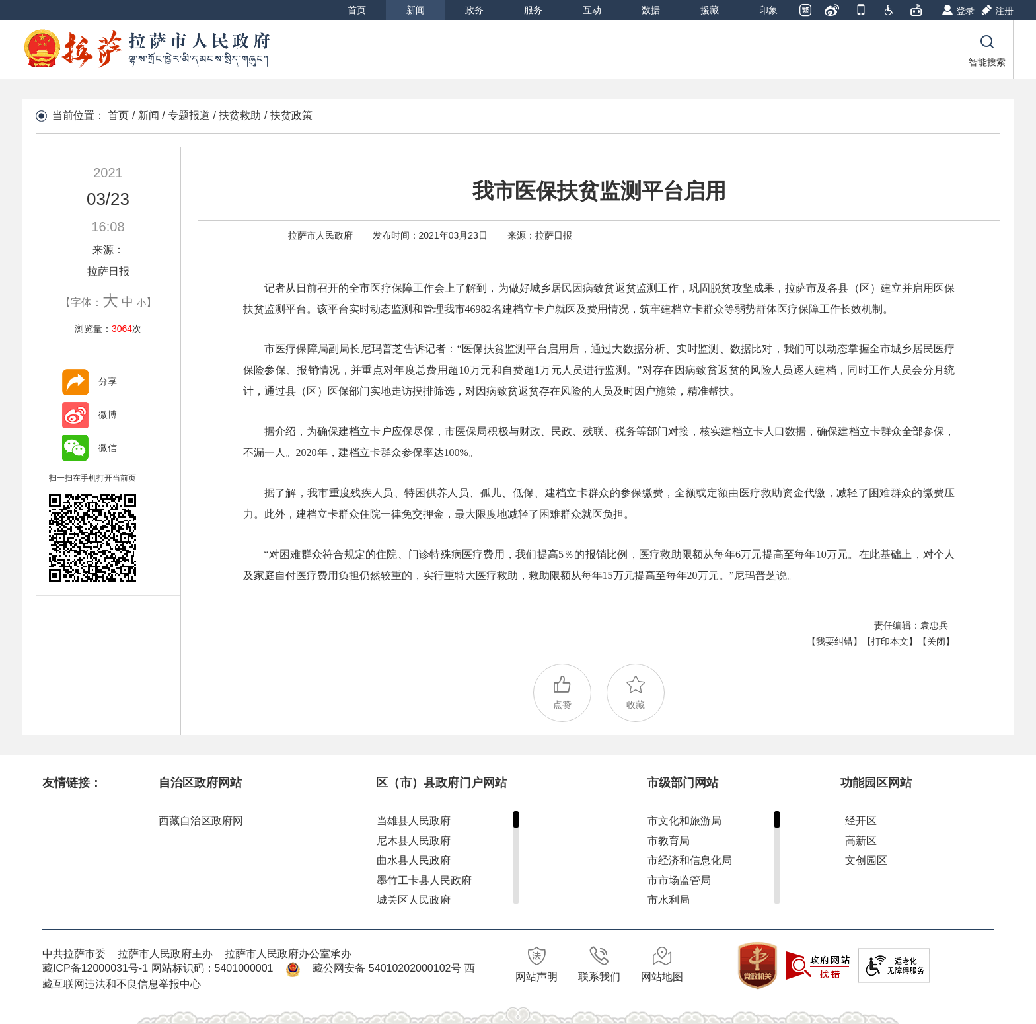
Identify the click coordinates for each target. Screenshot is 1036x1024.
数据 (651, 10)
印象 (768, 10)
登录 (965, 10)
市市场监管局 (679, 880)
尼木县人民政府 (414, 840)
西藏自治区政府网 (201, 820)
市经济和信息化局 (690, 860)
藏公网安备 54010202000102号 (387, 968)
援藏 (709, 10)
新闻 (415, 10)
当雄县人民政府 (414, 820)
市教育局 (669, 840)
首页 (357, 10)
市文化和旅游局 (685, 820)
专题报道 (189, 115)
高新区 (861, 840)
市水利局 (669, 900)
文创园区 (866, 860)
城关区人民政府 (414, 900)
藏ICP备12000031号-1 (96, 968)
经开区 (861, 820)
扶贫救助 (240, 115)
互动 (592, 10)
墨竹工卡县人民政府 (424, 880)
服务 (533, 10)
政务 (474, 10)
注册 (1004, 10)
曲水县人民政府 (414, 860)
